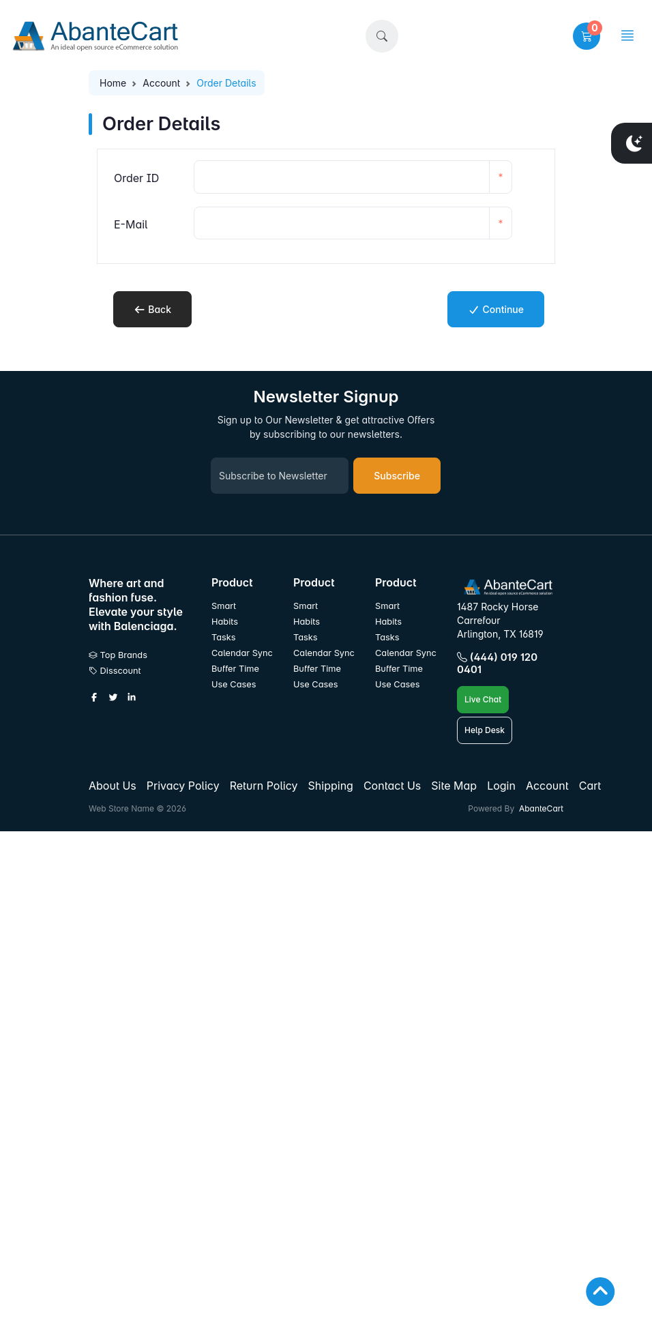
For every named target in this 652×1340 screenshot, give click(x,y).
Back (152, 309)
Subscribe (397, 475)
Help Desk (484, 730)
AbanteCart (541, 808)
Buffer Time (235, 669)
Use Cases (233, 684)
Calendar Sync (242, 653)
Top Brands (118, 655)
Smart (223, 606)
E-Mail (131, 224)
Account (161, 83)
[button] (382, 36)
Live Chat (482, 699)
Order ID (136, 178)
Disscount (115, 671)
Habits (224, 621)
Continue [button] (496, 309)
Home (113, 83)
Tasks (223, 637)
